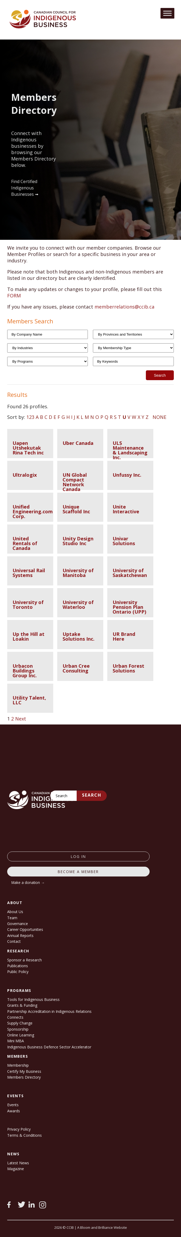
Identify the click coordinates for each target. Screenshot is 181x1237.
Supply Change (19, 1023)
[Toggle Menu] (167, 13)
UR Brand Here (124, 636)
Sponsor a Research (24, 959)
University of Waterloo (78, 604)
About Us (15, 911)
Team (12, 917)
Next (20, 718)
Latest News (18, 1162)
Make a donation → (28, 882)
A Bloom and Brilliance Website (102, 1227)
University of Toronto (28, 604)
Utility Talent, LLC (29, 700)
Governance (17, 923)
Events (13, 1104)
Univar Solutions (124, 540)
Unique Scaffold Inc (76, 509)
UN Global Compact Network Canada (75, 482)
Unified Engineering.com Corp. (33, 511)
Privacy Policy (19, 1129)
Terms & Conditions (24, 1135)
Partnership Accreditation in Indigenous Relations (49, 1011)
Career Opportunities (25, 929)
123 (30, 417)
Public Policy (17, 971)
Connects (15, 1017)
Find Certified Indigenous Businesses (24, 188)
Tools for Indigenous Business (33, 999)
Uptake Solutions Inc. (78, 636)
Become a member (78, 871)
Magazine (15, 1168)
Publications (17, 965)
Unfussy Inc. (127, 475)
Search (91, 795)
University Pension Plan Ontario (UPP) (129, 607)
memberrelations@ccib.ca (124, 306)
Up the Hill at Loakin (28, 636)
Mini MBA (15, 1040)
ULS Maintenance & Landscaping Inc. (130, 450)
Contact (14, 941)
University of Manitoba (78, 572)
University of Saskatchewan (130, 572)
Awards (13, 1110)
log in (78, 856)
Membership (18, 1065)
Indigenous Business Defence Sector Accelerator (49, 1046)
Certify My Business (24, 1071)
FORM (14, 295)
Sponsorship (17, 1029)
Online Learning (20, 1035)
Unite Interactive (126, 509)
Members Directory (24, 1077)
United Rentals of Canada (25, 543)
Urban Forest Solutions (128, 668)
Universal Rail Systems (29, 572)
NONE (159, 417)
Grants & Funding (22, 1005)
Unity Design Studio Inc (78, 540)
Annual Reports (20, 935)
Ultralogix (25, 475)
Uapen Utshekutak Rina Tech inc (28, 448)
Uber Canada (78, 443)
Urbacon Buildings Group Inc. (25, 671)
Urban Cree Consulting (76, 668)
